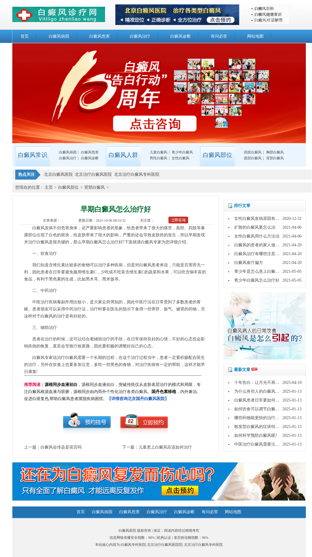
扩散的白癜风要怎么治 (254, 227)
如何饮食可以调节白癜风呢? (259, 409)
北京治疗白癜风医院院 (164, 545)
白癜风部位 (68, 187)
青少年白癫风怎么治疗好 (256, 280)
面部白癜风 (253, 158)
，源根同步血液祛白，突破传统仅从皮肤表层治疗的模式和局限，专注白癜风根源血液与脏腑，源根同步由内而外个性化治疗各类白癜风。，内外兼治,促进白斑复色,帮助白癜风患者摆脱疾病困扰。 (112, 391)
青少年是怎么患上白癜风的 (259, 271)
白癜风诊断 (180, 36)
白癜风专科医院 (133, 545)
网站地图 (255, 36)
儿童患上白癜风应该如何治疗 (165, 447)
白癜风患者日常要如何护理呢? (261, 400)
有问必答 (219, 36)
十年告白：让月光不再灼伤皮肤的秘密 (269, 382)
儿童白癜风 (158, 152)
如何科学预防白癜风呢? (255, 435)
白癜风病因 (59, 36)
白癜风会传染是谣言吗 (61, 447)
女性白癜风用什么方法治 (256, 236)
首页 (25, 36)
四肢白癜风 (253, 152)
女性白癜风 (180, 158)
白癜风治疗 (140, 36)
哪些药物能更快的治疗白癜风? (261, 418)
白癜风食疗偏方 (248, 262)
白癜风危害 (99, 36)
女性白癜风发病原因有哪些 (259, 218)
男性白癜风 (158, 158)
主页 (49, 187)
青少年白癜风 (182, 152)
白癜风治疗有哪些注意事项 (259, 254)
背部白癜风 (275, 158)
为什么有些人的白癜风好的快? (261, 391)
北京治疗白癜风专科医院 (203, 545)
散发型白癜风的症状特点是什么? (264, 426)
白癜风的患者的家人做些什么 (261, 245)
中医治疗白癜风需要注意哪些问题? (266, 444)
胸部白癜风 (275, 152)
